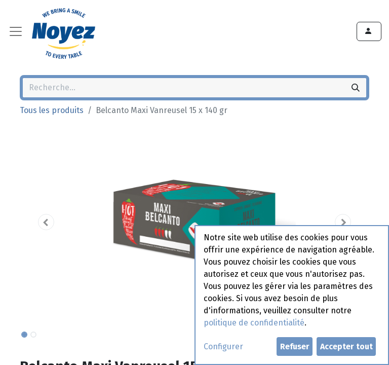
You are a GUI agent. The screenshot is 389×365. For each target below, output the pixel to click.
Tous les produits (52, 110)
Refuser (294, 346)
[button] (46, 222)
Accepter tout (346, 346)
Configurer (223, 346)
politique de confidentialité (254, 322)
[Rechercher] (355, 87)
